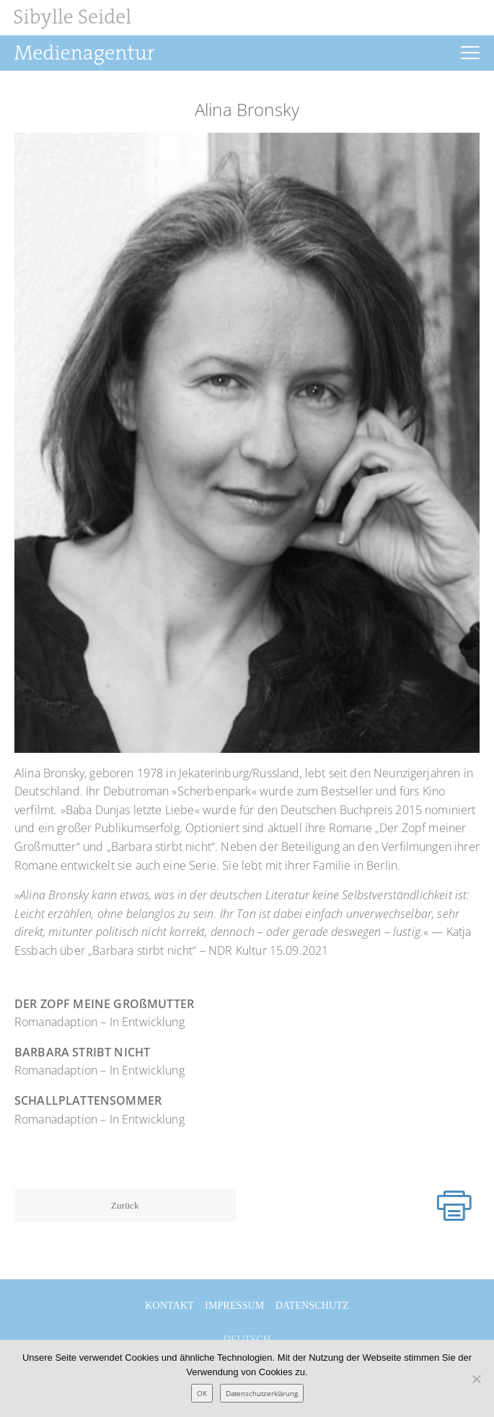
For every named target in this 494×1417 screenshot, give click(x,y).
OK (202, 1393)
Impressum (234, 1305)
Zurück (125, 1205)
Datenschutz (312, 1305)
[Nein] (476, 1379)
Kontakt (169, 1305)
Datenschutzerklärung (262, 1393)
